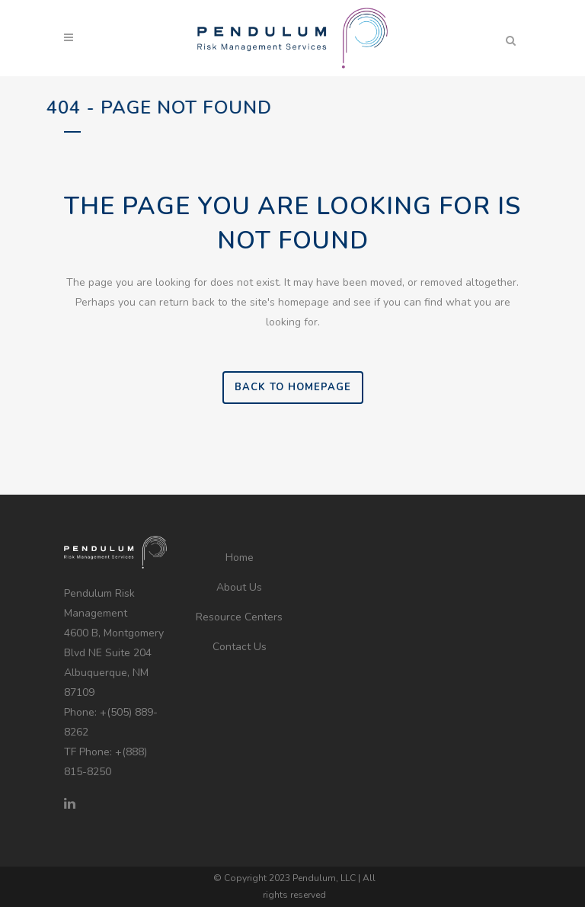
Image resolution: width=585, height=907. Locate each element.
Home (239, 557)
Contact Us (240, 646)
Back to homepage (293, 387)
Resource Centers (239, 617)
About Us (239, 587)
